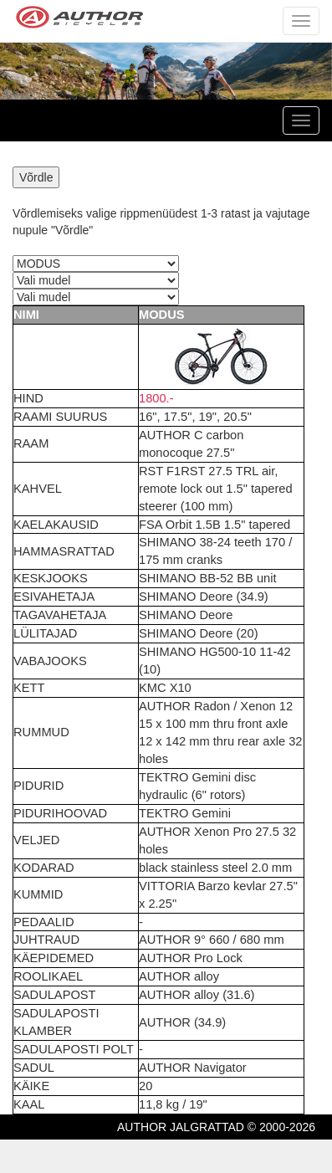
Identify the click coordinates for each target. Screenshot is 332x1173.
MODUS (162, 314)
